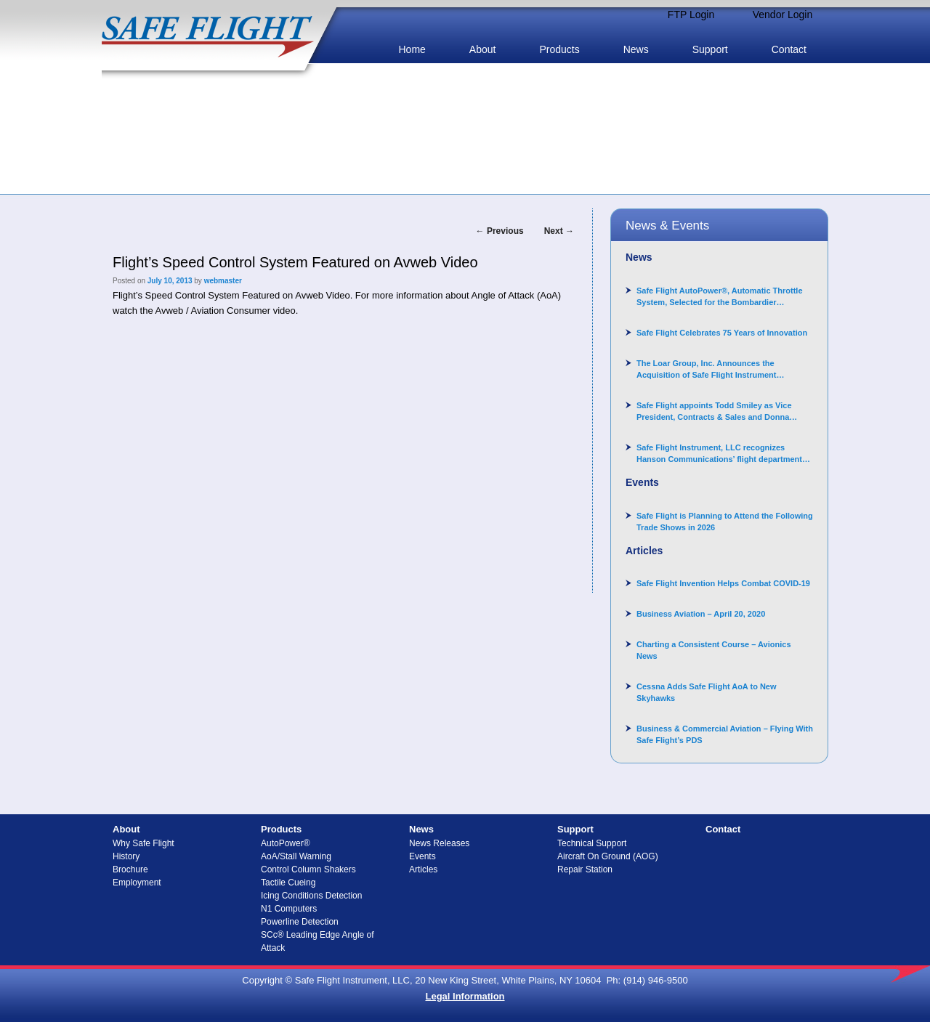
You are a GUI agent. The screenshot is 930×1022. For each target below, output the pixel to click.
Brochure (130, 869)
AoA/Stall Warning (296, 856)
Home (411, 49)
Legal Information (464, 996)
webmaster (223, 281)
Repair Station (584, 869)
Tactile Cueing (288, 882)
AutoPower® (285, 843)
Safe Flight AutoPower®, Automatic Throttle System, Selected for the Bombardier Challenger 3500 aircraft (719, 297)
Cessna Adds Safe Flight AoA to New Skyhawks (706, 692)
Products (559, 49)
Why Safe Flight (143, 843)
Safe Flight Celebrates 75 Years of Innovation (721, 332)
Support (710, 49)
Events (422, 856)
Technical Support (591, 843)
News (636, 49)
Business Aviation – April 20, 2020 (700, 613)
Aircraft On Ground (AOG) (607, 856)
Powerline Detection (300, 922)
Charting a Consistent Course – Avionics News (713, 650)
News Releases (439, 843)
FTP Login (691, 14)
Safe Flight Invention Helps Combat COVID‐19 (723, 583)
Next (559, 231)
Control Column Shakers (308, 869)
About (482, 49)
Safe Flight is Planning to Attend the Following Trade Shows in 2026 (724, 521)
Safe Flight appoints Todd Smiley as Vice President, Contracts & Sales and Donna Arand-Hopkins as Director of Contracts (714, 412)
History (126, 856)
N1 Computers (289, 909)
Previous (500, 231)
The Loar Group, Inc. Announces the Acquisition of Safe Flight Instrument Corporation (706, 370)
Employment (137, 882)
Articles (423, 869)
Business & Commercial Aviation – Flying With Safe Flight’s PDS (724, 734)
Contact (789, 49)
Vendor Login (783, 14)
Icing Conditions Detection (311, 896)
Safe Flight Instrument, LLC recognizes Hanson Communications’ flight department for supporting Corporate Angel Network (719, 454)
